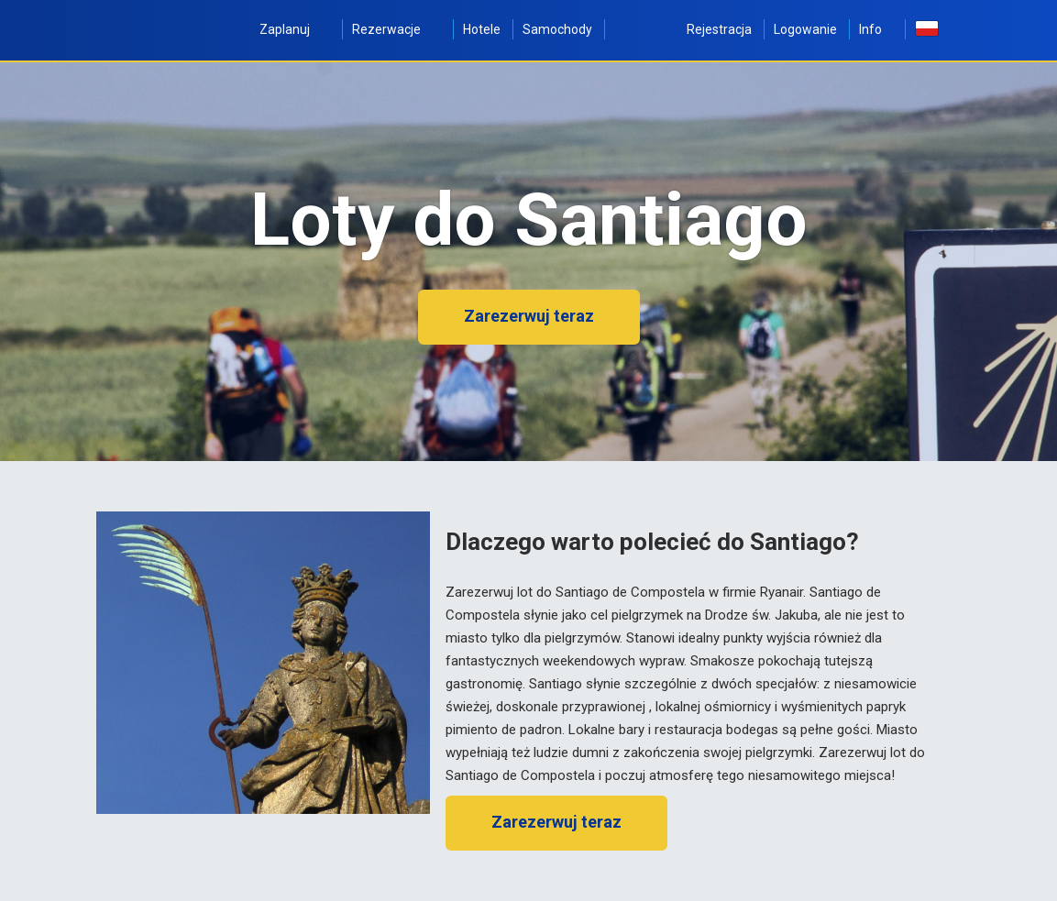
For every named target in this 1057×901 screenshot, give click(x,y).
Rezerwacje (396, 29)
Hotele (482, 29)
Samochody (557, 29)
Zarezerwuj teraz (529, 315)
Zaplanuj (294, 29)
